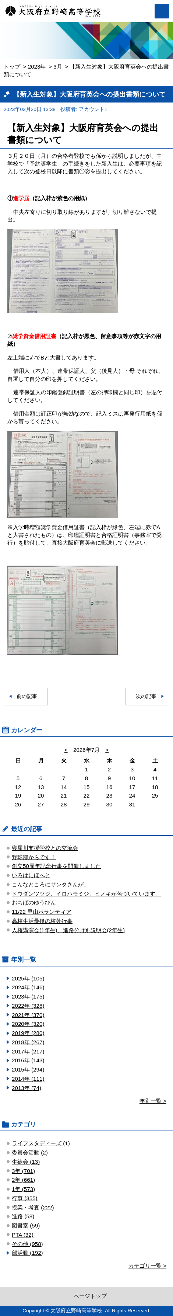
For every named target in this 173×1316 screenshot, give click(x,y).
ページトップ (90, 1296)
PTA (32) (22, 1235)
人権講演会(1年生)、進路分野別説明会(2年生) (68, 930)
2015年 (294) (28, 1069)
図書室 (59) (26, 1225)
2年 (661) (23, 1180)
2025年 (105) (28, 978)
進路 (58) (23, 1216)
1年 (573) (23, 1189)
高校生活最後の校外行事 (42, 921)
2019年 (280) (28, 1033)
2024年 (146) (28, 987)
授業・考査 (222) (33, 1207)
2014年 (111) (28, 1079)
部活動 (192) (27, 1253)
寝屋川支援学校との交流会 (45, 848)
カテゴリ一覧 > (147, 1266)
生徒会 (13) (26, 1162)
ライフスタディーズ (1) (41, 1143)
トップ (12, 66)
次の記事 (146, 696)
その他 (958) (27, 1244)
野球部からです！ (34, 857)
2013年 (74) (26, 1088)
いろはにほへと (31, 875)
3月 (57, 66)
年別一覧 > (153, 1101)
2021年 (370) (28, 1015)
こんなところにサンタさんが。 (50, 884)
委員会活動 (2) (30, 1152)
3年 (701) (23, 1171)
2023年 (37, 66)
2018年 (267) (28, 1042)
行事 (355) (25, 1198)
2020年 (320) (28, 1024)
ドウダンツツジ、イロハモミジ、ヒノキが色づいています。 (86, 893)
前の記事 (27, 696)
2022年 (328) (28, 1006)
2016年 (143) (28, 1060)
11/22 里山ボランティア (41, 912)
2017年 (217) (28, 1051)
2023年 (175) (28, 996)
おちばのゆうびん (34, 902)
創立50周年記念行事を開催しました (56, 866)
